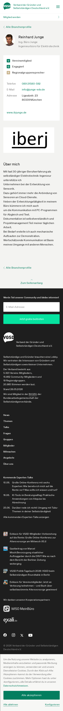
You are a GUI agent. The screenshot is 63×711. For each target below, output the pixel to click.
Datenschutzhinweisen (15, 685)
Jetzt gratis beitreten (31, 319)
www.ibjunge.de (16, 112)
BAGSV (32, 393)
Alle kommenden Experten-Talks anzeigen (26, 516)
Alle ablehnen (10, 704)
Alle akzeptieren (32, 695)
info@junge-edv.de (33, 89)
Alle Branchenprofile (18, 27)
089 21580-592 (31, 83)
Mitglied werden (11, 17)
